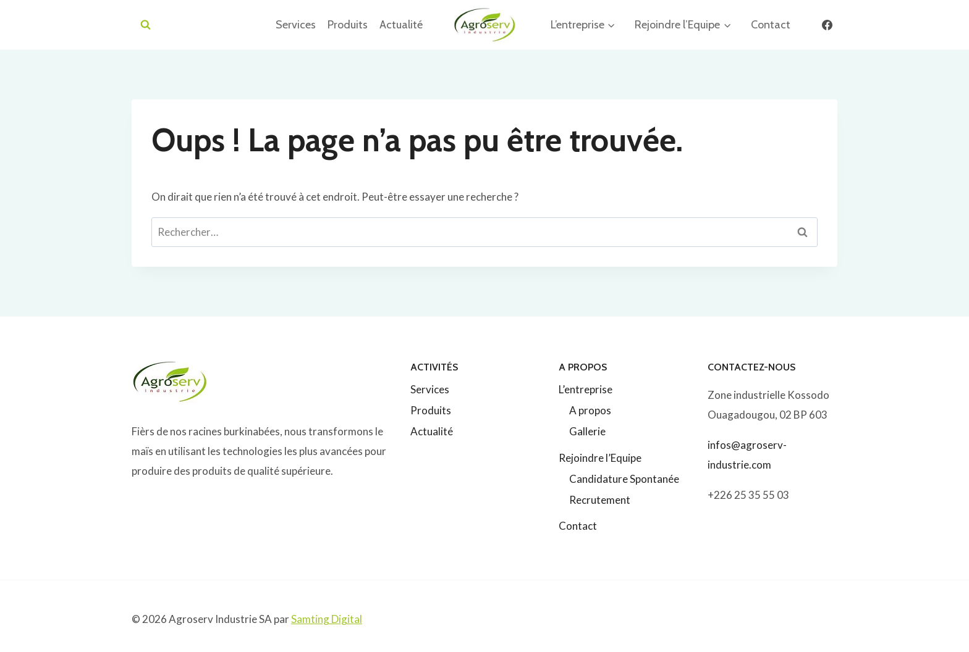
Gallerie (587, 431)
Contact (770, 24)
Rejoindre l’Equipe (600, 457)
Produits (348, 24)
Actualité (401, 24)
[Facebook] (826, 24)
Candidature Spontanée (624, 478)
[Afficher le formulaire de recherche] (145, 25)
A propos (590, 410)
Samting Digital (326, 618)
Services (296, 24)
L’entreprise (585, 389)
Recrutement (599, 499)
